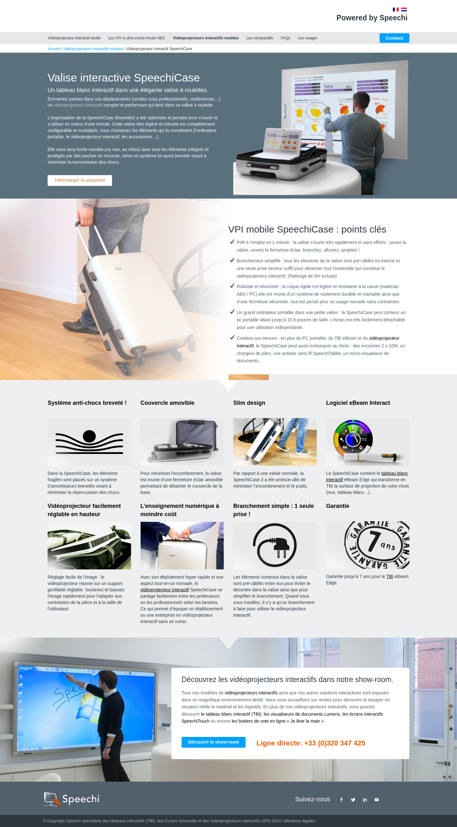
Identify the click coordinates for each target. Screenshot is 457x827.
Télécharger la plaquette (79, 180)
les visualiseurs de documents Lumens (302, 714)
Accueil (54, 49)
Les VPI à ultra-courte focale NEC (136, 38)
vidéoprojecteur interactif (78, 105)
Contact (394, 38)
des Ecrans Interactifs (177, 820)
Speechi (73, 820)
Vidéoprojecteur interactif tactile (74, 38)
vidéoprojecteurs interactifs (251, 692)
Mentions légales (299, 820)
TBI (389, 576)
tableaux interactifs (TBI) (132, 820)
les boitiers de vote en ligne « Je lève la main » (278, 721)
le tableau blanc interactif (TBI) (231, 714)
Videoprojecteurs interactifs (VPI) (240, 820)
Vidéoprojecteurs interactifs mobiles (206, 38)
